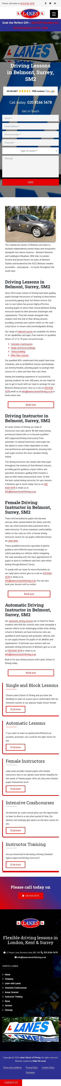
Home (7, 974)
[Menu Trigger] (54, 14)
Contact (8, 1005)
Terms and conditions (12, 1067)
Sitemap (8, 1010)
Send (30, 182)
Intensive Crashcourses (16, 987)
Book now (30, 404)
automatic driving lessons (21, 621)
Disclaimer (30, 1072)
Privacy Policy (32, 1067)
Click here (15, 709)
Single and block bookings (23, 347)
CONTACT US (11, 1082)
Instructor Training (13, 996)
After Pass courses (19, 355)
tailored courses (25, 331)
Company (9, 979)
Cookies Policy (48, 1067)
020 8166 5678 (27, 3)
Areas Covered (11, 992)
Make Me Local (39, 1061)
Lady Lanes (13, 540)
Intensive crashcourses (22, 344)
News (7, 1001)
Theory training (18, 351)
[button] (30, 91)
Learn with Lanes (13, 983)
